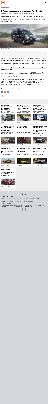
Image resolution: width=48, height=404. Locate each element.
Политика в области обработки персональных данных (29, 205)
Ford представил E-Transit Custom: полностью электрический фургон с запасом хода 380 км (23, 68)
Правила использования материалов (9, 205)
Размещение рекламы (10, 203)
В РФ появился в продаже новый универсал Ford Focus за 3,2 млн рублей (7, 171)
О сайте (3, 203)
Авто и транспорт (5, 7)
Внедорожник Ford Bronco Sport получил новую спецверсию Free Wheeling (7, 150)
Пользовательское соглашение (27, 206)
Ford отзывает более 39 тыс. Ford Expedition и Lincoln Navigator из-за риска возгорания (7, 128)
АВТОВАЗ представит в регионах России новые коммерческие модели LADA (23, 107)
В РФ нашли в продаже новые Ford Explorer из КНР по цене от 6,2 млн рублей (39, 150)
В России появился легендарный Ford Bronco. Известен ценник (23, 128)
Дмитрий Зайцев (15, 8)
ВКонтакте (15, 88)
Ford (2, 95)
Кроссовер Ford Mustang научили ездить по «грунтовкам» (23, 150)
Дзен (19, 88)
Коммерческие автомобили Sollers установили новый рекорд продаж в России (39, 107)
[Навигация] (45, 2)
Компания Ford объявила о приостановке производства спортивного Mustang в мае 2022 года (40, 129)
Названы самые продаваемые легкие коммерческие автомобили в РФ (6, 107)
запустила (33, 72)
